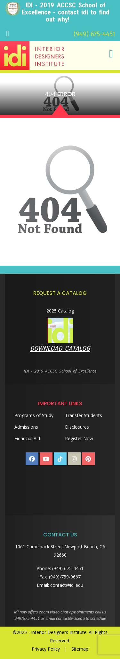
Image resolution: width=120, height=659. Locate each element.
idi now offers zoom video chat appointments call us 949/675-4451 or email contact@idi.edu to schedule (60, 615)
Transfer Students (83, 415)
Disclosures (77, 427)
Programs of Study (33, 415)
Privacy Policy (46, 649)
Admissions (26, 427)
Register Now (79, 438)
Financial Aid (27, 438)
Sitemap (79, 649)
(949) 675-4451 (94, 34)
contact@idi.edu (66, 585)
